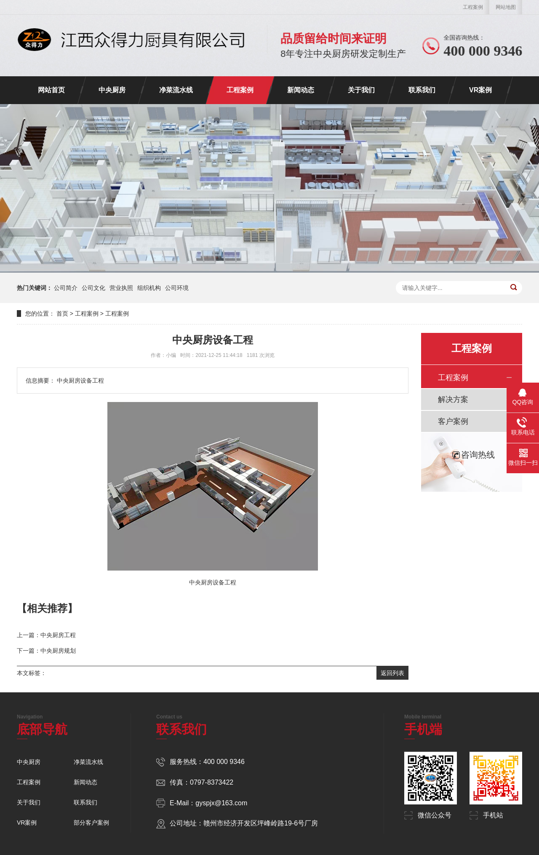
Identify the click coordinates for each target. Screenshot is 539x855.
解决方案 (453, 399)
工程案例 (473, 7)
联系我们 (421, 90)
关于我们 (361, 90)
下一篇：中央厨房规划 (46, 650)
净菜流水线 (176, 90)
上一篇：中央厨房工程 (46, 635)
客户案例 (453, 421)
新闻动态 (300, 90)
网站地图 (506, 7)
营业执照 (121, 287)
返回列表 (392, 673)
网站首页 (51, 90)
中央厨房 (112, 90)
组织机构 (149, 287)
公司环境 (177, 287)
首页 (62, 313)
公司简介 (65, 287)
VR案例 (480, 90)
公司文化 (93, 287)
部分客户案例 (91, 822)
